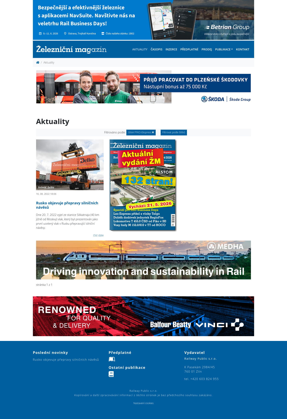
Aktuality (139, 49)
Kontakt (242, 49)
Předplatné (189, 49)
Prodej (206, 49)
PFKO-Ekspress (141, 132)
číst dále (98, 235)
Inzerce (171, 49)
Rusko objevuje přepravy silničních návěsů (67, 205)
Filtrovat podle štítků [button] (173, 132)
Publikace (222, 49)
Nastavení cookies (143, 403)
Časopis (156, 49)
